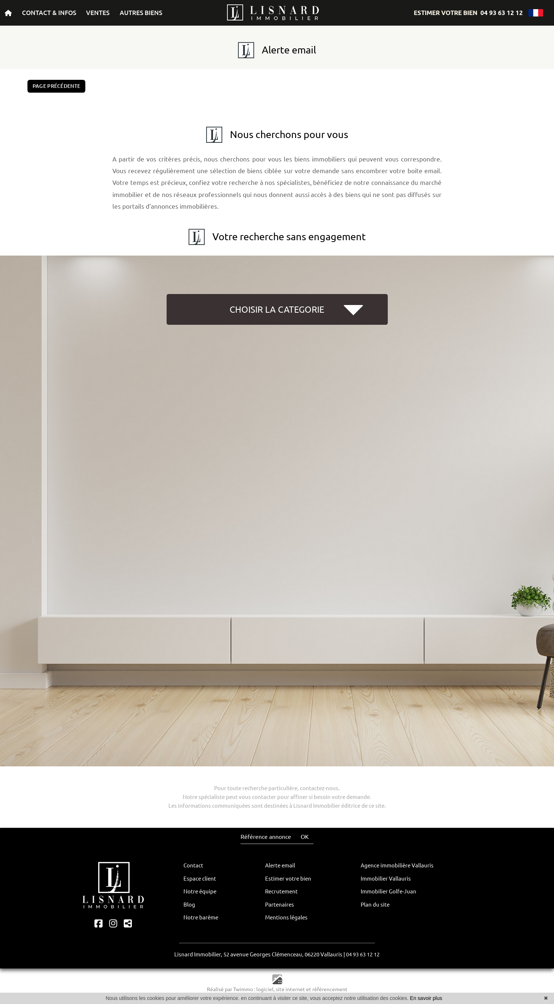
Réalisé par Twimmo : (231, 989)
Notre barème (200, 917)
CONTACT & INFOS (49, 12)
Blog (189, 904)
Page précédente (57, 86)
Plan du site (375, 904)
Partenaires (279, 904)
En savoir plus (426, 998)
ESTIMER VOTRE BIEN (445, 12)
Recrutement (281, 891)
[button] (277, 336)
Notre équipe (199, 891)
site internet (291, 989)
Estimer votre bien (288, 878)
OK (305, 836)
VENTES (97, 12)
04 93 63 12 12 (501, 12)
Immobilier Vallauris (386, 878)
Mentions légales (286, 917)
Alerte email (280, 865)
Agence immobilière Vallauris (397, 865)
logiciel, (266, 989)
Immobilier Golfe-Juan (388, 891)
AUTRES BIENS (141, 12)
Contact (193, 865)
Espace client (199, 878)
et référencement (326, 989)
